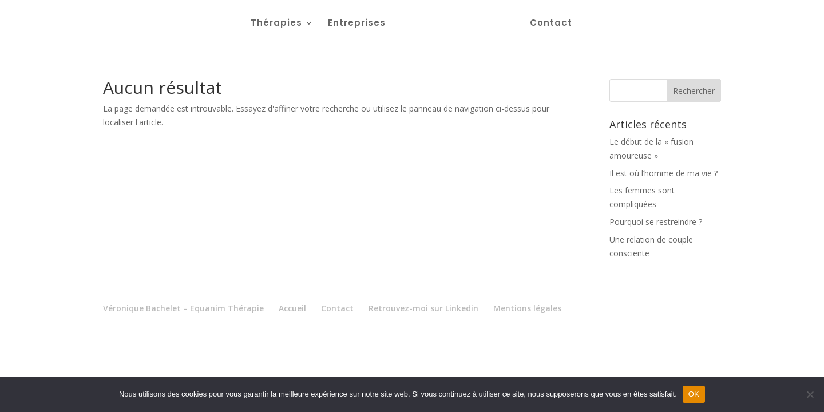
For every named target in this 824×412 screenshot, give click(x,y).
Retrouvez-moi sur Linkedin (423, 308)
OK (693, 394)
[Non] (809, 394)
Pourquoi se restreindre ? (655, 221)
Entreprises (357, 24)
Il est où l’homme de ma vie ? (663, 173)
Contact (551, 24)
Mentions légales (527, 308)
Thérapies (276, 24)
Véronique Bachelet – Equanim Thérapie (183, 308)
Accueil (292, 308)
